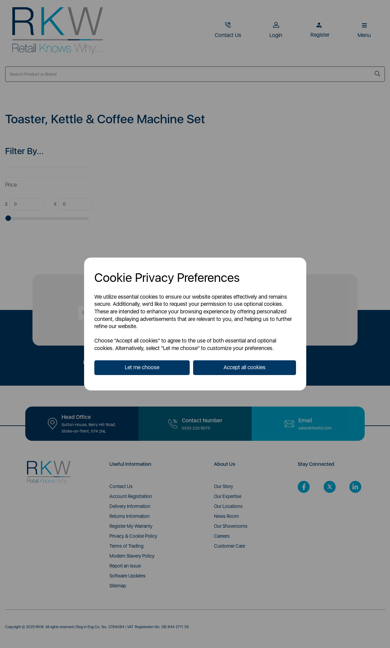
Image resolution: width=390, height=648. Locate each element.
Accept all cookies (245, 367)
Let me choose (142, 367)
